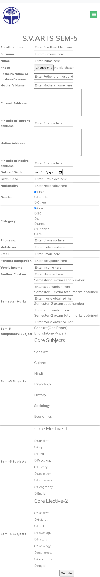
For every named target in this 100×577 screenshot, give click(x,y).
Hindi (41, 454)
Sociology (44, 473)
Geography (45, 487)
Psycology (44, 460)
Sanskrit (43, 441)
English (42, 493)
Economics (44, 480)
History (42, 467)
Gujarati (42, 447)
